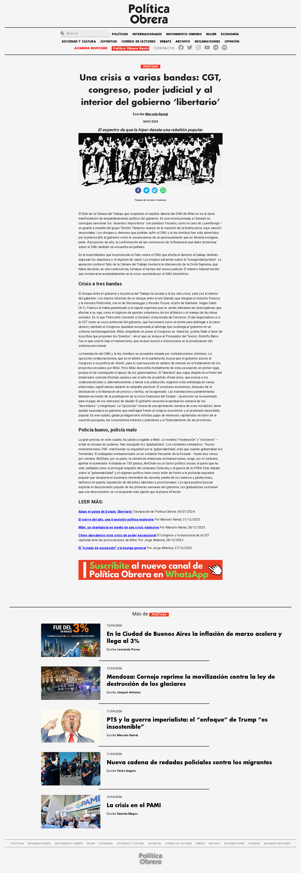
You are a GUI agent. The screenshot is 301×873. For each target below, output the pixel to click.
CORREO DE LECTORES (138, 41)
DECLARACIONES (207, 41)
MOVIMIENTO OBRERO (184, 34)
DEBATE (165, 41)
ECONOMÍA (230, 34)
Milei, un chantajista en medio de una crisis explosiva (118, 527)
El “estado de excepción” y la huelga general (112, 548)
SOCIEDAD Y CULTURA (79, 41)
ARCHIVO (183, 41)
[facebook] (138, 190)
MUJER (211, 34)
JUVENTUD (108, 41)
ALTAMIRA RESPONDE (90, 48)
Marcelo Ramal (156, 114)
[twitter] (146, 190)
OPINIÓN (232, 41)
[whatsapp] (163, 190)
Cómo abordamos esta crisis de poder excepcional (117, 535)
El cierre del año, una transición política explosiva (116, 519)
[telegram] (155, 190)
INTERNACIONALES (147, 34)
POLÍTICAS (120, 34)
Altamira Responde (277, 844)
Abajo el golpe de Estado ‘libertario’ (105, 511)
